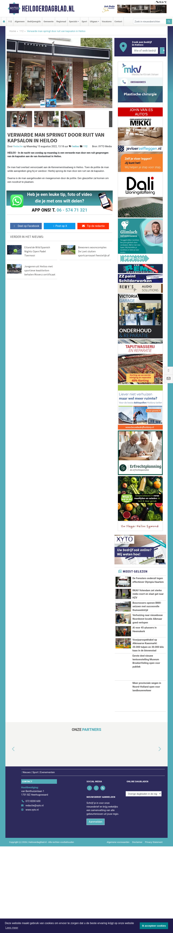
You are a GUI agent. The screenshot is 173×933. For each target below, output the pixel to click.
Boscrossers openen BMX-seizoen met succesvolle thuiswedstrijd (147, 637)
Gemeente (49, 21)
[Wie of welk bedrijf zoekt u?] (145, 50)
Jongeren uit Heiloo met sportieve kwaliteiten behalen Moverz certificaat (39, 270)
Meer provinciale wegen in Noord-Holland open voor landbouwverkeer (146, 773)
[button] (8, 119)
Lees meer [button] (11, 927)
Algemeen (19, 21)
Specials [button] (73, 21)
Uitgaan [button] (93, 21)
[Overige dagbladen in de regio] (144, 880)
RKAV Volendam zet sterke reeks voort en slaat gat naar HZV (148, 609)
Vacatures (107, 21)
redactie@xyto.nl (35, 892)
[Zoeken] (169, 21)
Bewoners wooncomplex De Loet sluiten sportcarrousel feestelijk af (94, 251)
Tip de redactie (93, 226)
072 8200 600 (33, 887)
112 (10, 21)
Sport (84, 21)
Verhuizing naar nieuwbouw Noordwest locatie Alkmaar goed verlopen (147, 664)
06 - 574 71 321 (72, 210)
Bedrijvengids (34, 21)
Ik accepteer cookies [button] (154, 925)
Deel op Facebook (26, 226)
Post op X (59, 226)
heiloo (75, 146)
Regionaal (61, 21)
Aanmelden (95, 908)
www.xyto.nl (32, 896)
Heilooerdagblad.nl (48, 9)
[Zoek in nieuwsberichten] (149, 21)
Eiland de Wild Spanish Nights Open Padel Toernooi (37, 251)
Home (12, 31)
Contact (118, 21)
